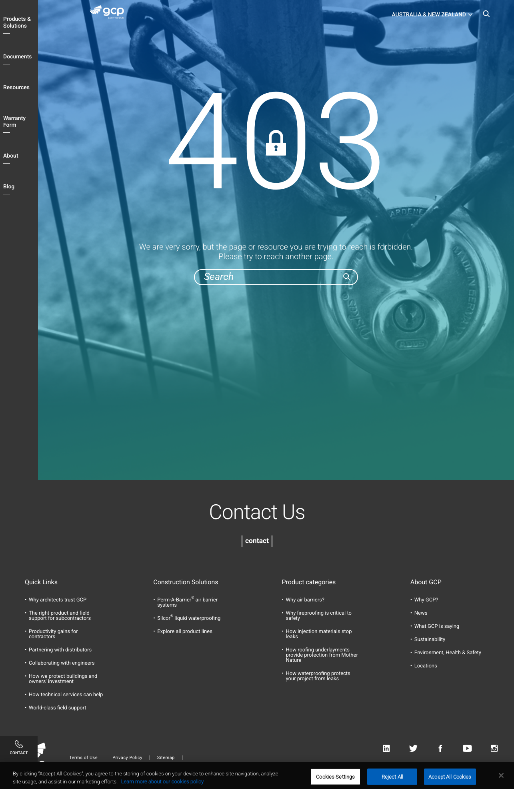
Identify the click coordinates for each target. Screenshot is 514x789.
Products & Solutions (17, 22)
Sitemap (166, 757)
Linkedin (386, 748)
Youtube (467, 748)
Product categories (309, 582)
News (421, 613)
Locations (425, 666)
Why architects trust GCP (57, 600)
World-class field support (57, 708)
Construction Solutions (185, 582)
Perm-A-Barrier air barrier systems (187, 602)
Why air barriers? (305, 600)
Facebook (440, 748)
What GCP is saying (437, 626)
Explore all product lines (184, 631)
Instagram (494, 748)
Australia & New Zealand (429, 15)
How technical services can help (66, 694)
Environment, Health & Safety (447, 652)
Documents (17, 57)
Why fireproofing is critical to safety (319, 616)
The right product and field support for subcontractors (60, 616)
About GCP (426, 582)
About (10, 156)
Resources (16, 87)
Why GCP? (426, 600)
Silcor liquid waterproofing (188, 618)
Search (486, 16)
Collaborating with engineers (62, 663)
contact (257, 541)
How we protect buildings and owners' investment (63, 679)
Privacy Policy (127, 757)
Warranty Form (14, 121)
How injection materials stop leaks (319, 634)
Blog (8, 187)
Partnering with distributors (60, 650)
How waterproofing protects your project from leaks (318, 676)
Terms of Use (83, 757)
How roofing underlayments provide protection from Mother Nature (322, 655)
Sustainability (430, 639)
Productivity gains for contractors (53, 634)
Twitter (413, 748)
